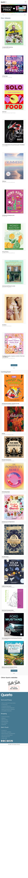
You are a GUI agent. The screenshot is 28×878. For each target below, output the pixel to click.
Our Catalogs (4, 723)
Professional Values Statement (8, 707)
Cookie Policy (5, 704)
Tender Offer (4, 738)
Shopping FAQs (5, 721)
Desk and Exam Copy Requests (8, 733)
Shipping (3, 718)
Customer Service (5, 716)
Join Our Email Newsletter (7, 735)
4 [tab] (14, 14)
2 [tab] (12, 14)
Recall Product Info (6, 736)
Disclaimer (4, 724)
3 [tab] (13, 14)
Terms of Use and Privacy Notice (8, 703)
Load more (14, 365)
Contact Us (4, 730)
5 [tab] (15, 14)
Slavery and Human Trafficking (8, 709)
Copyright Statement (6, 706)
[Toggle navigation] (25, 2)
